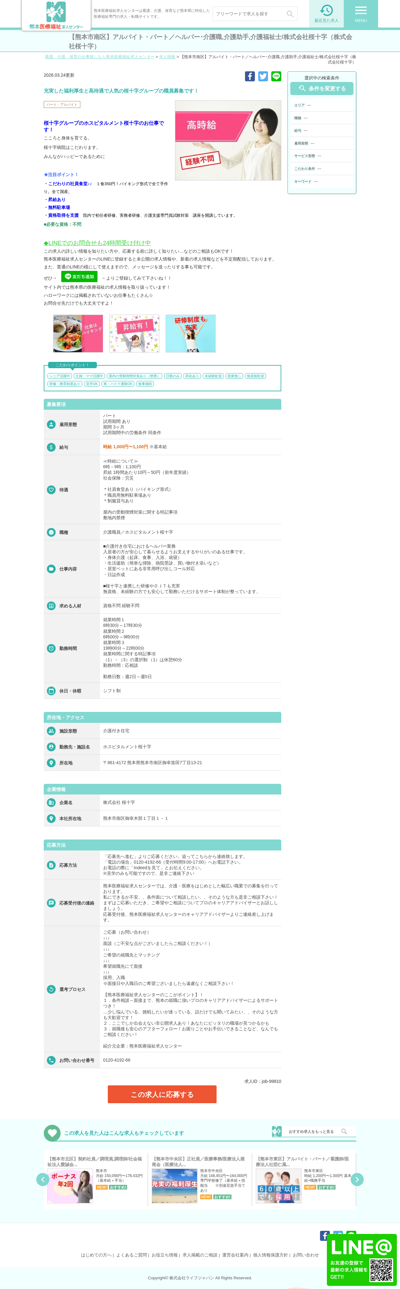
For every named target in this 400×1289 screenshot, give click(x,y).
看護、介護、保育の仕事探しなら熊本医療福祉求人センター (100, 56)
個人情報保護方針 (270, 1254)
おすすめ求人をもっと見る (311, 1131)
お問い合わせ (306, 1254)
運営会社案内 (235, 1254)
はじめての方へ (96, 1254)
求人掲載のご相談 (200, 1254)
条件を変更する (322, 88)
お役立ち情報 (165, 1254)
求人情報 (167, 56)
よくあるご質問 (131, 1254)
